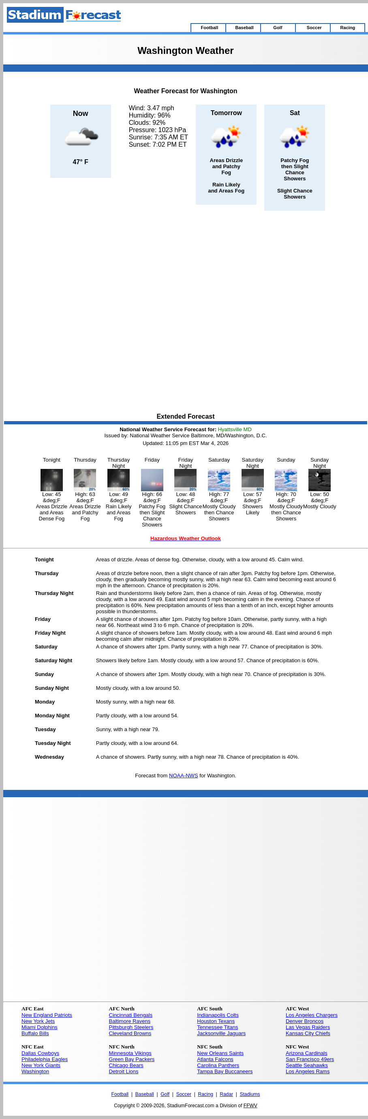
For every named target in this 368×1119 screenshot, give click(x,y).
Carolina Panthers (218, 1065)
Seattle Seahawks (307, 1065)
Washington (35, 1071)
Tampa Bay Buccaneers (224, 1071)
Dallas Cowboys (40, 1053)
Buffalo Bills (35, 1033)
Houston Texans (216, 1021)
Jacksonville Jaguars (221, 1033)
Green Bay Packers (132, 1059)
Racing (205, 1094)
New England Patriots (46, 1015)
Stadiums (250, 1094)
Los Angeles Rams (307, 1071)
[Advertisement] (92, 312)
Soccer (183, 1094)
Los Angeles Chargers (312, 1015)
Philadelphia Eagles (44, 1059)
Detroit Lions (124, 1071)
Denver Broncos (304, 1021)
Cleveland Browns (130, 1033)
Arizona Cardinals (306, 1053)
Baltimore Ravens (130, 1021)
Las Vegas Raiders (308, 1027)
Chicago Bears (126, 1065)
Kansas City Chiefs (308, 1033)
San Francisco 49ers (310, 1059)
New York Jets (38, 1021)
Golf (164, 1094)
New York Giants (40, 1065)
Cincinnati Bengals (131, 1015)
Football (120, 1094)
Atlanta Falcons (215, 1059)
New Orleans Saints (220, 1053)
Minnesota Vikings (130, 1053)
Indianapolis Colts (218, 1015)
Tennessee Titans (217, 1027)
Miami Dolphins (39, 1027)
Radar (226, 1094)
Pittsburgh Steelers (131, 1027)
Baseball (144, 1094)
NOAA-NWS (183, 775)
